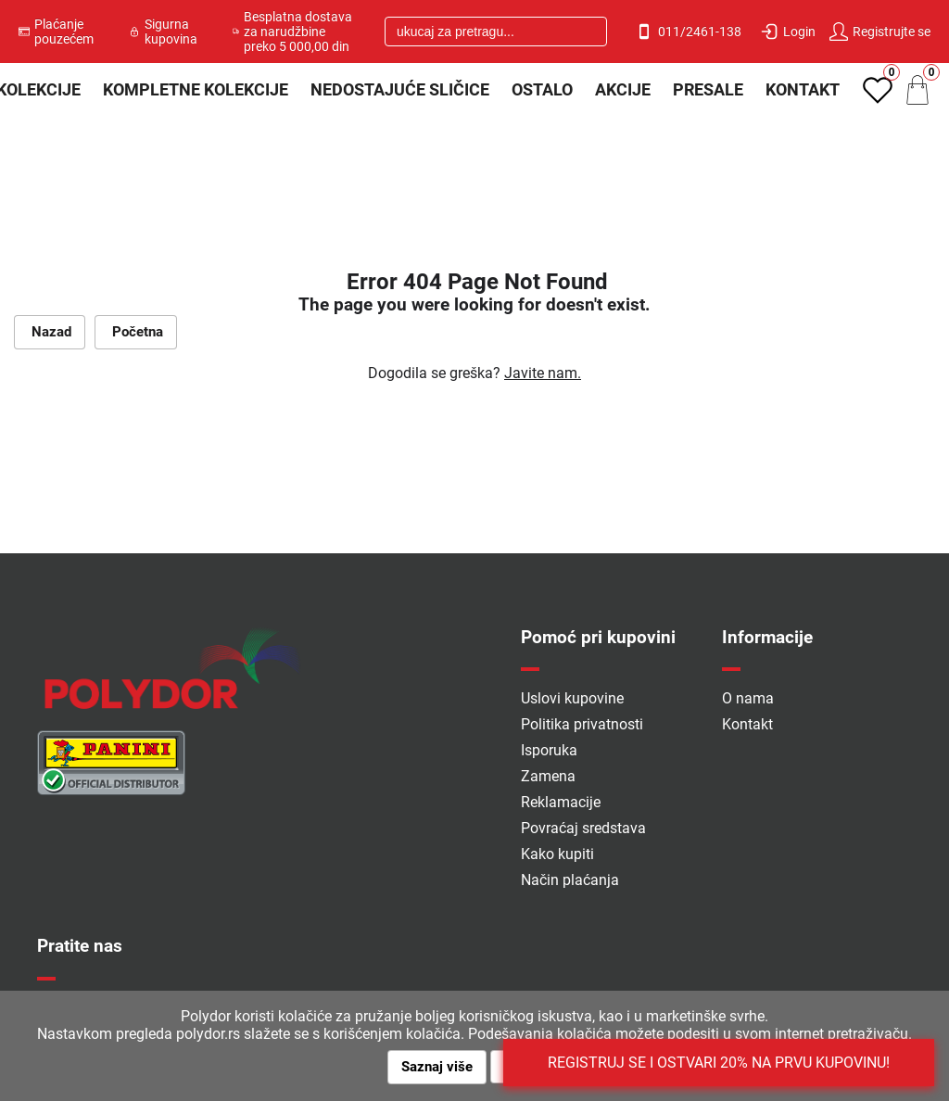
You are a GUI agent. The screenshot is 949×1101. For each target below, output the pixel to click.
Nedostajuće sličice (399, 89)
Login (788, 31)
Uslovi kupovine (572, 698)
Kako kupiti (557, 854)
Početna (135, 331)
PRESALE (708, 89)
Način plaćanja (570, 880)
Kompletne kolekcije (195, 89)
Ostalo (542, 89)
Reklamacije (561, 802)
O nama (748, 698)
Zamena (548, 776)
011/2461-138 (688, 31)
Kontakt (803, 89)
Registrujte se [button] (879, 31)
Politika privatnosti (582, 724)
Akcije (623, 89)
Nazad (49, 331)
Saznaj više (437, 1066)
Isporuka (549, 750)
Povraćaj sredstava (583, 828)
